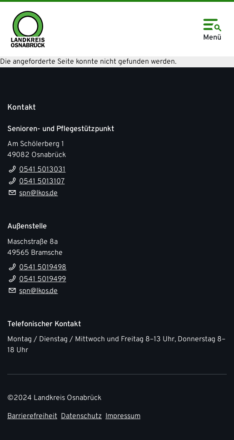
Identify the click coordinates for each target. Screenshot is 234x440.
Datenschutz (81, 416)
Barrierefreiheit (32, 416)
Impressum (122, 416)
